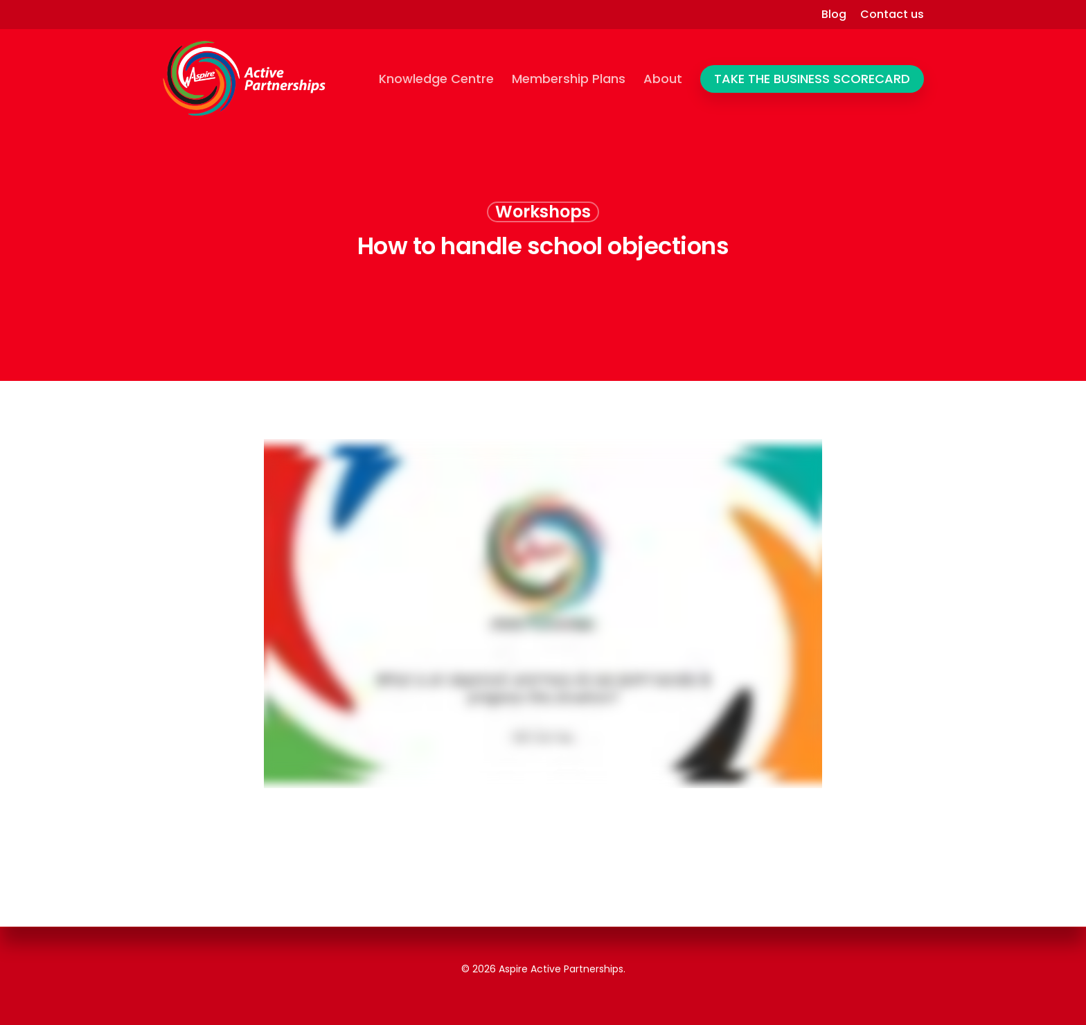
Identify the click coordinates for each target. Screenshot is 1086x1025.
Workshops (543, 212)
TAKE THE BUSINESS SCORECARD (812, 79)
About (662, 79)
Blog (833, 14)
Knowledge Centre (436, 79)
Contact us (892, 14)
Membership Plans (568, 79)
